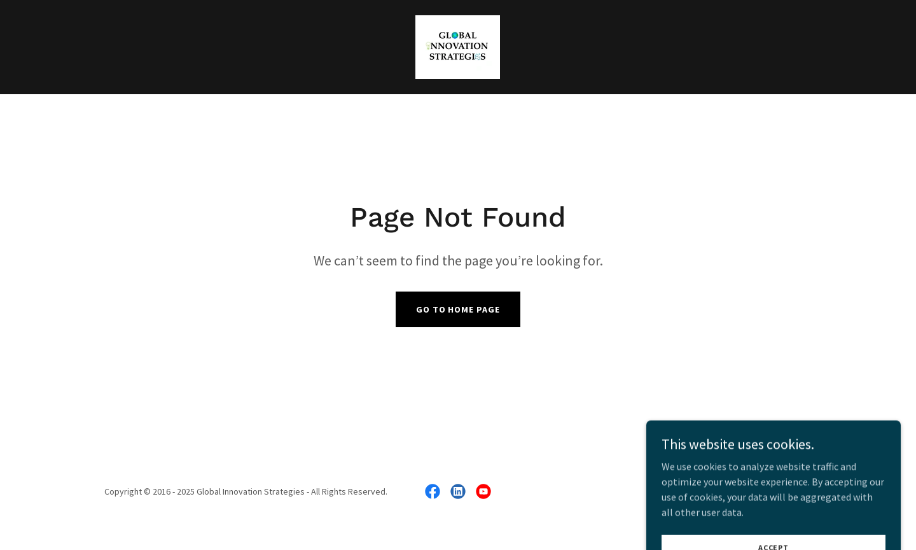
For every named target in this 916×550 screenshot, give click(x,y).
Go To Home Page (458, 309)
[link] (457, 45)
